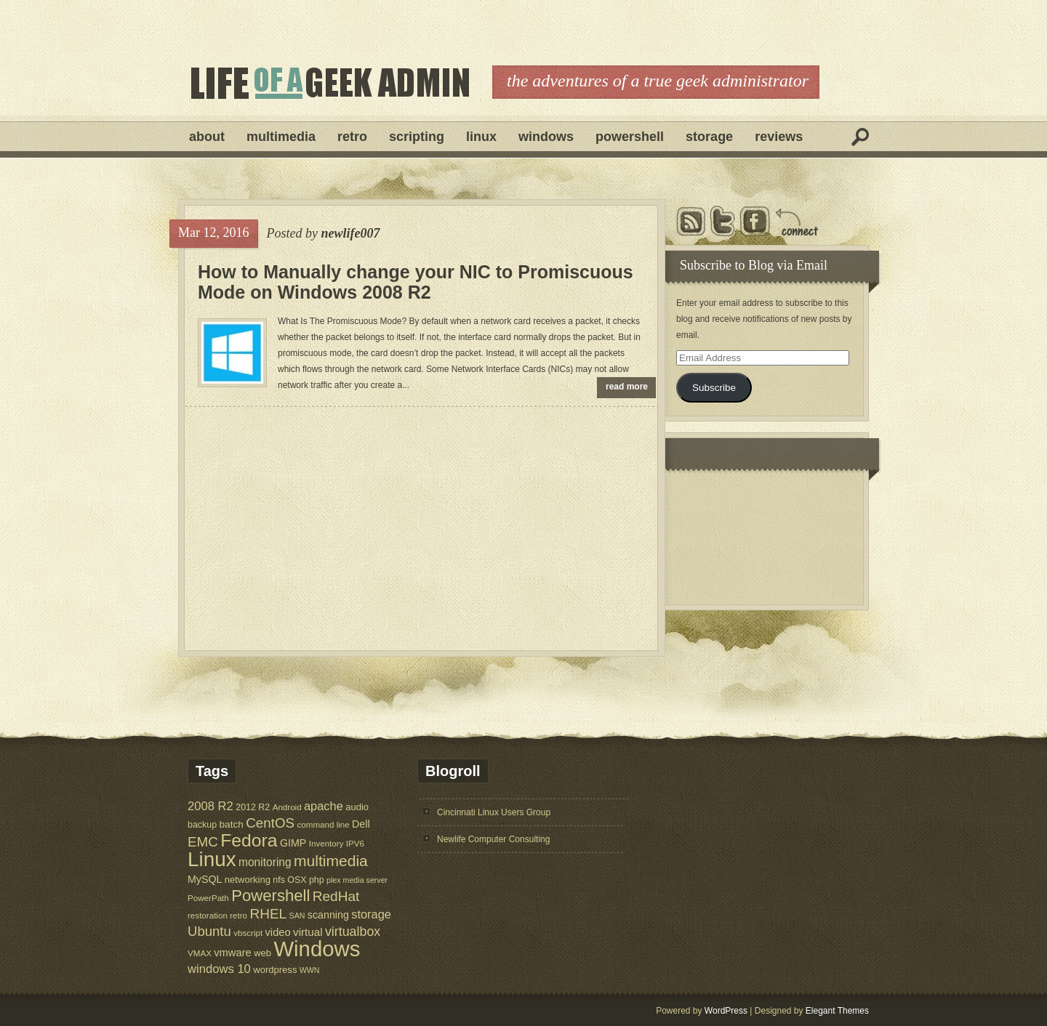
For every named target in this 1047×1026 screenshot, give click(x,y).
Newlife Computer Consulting (493, 839)
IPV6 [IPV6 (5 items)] (355, 843)
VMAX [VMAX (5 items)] (200, 953)
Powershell (629, 136)
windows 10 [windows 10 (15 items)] (219, 969)
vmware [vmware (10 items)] (233, 952)
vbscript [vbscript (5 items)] (247, 932)
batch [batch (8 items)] (232, 824)
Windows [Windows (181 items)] (316, 949)
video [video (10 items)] (278, 932)
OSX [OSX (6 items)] (296, 880)
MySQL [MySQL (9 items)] (205, 879)
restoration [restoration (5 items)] (208, 915)
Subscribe (714, 387)
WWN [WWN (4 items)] (310, 970)
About (207, 136)
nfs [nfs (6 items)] (279, 880)
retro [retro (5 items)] (238, 915)
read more (627, 386)
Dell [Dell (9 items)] (361, 824)
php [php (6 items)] (316, 880)
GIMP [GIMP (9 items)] (293, 843)
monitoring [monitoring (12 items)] (265, 862)
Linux (481, 136)
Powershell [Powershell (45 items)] (270, 895)
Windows (546, 136)
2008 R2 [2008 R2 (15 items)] (210, 806)
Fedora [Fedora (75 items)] (248, 840)
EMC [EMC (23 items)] (203, 841)
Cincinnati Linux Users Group (493, 812)
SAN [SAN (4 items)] (297, 915)
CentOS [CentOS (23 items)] (270, 823)
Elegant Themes (837, 1011)
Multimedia (281, 136)
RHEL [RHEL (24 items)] (267, 913)
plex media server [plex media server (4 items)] (357, 880)
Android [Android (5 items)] (287, 807)
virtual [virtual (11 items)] (308, 932)
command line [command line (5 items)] (323, 824)
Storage (709, 136)
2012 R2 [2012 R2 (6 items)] (253, 807)
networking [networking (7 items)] (247, 879)
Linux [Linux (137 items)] (212, 859)
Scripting (416, 136)
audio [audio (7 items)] (357, 806)
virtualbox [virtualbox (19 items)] (352, 931)
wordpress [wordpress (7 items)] (275, 969)
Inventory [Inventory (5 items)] (326, 843)
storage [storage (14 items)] (371, 914)
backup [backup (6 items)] (202, 825)
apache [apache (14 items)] (323, 805)
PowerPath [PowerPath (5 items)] (208, 897)
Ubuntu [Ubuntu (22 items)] (209, 931)
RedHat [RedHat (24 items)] (336, 896)
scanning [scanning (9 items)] (328, 915)
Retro (352, 136)
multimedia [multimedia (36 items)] (331, 860)
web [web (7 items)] (262, 953)
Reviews (779, 136)
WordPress (726, 1011)
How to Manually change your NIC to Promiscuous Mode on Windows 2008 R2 (415, 282)
